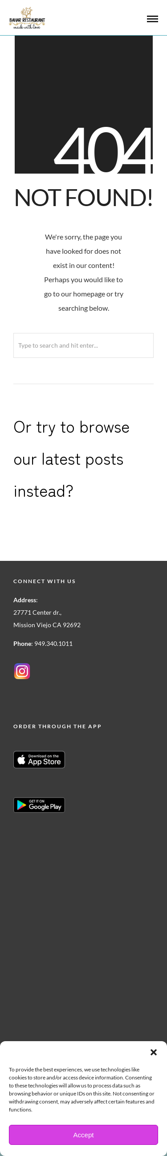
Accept (83, 1135)
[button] (153, 1052)
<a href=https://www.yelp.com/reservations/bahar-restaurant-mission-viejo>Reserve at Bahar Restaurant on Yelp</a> (69, 916)
